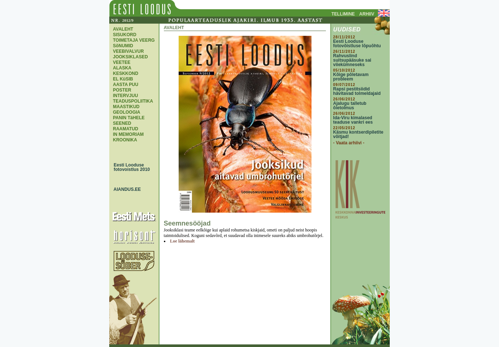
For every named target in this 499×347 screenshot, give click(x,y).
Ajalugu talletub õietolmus (349, 105)
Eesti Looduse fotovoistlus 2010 (130, 167)
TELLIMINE (343, 14)
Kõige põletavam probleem (351, 77)
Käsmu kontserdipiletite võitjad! (358, 134)
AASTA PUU (125, 84)
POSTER (122, 90)
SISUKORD (124, 34)
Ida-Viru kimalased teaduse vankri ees (353, 120)
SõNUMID (123, 45)
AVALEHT (123, 29)
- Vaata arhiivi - (349, 142)
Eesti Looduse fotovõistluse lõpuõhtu (357, 43)
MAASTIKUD (126, 106)
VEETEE (121, 62)
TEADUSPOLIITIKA (133, 101)
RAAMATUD (125, 128)
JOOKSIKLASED (130, 56)
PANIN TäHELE (129, 117)
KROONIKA (125, 139)
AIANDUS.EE (125, 189)
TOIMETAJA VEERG (134, 40)
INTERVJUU (125, 95)
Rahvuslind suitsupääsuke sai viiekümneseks (352, 60)
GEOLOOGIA (126, 112)
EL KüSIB (123, 79)
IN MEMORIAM (128, 134)
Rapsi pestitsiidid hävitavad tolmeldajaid (357, 91)
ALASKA (122, 68)
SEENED (122, 123)
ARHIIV (366, 14)
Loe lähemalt (182, 241)
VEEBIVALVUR (128, 51)
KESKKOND (125, 73)
